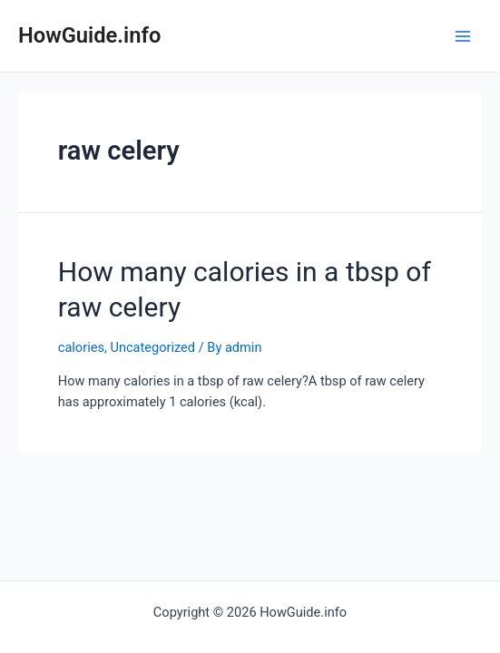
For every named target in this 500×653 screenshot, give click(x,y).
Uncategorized (152, 347)
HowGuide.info (89, 35)
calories (81, 347)
